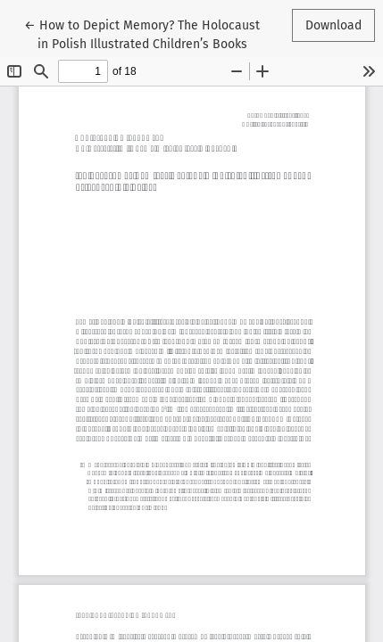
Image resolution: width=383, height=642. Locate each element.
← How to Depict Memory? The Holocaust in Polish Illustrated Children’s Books (142, 33)
